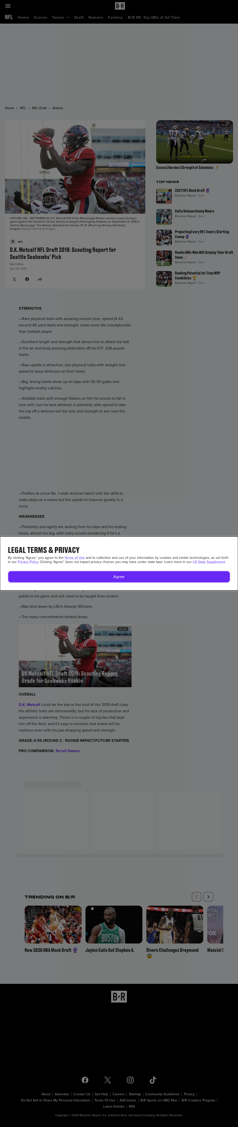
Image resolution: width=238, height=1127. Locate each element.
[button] (119, 577)
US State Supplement (209, 562)
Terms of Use (75, 558)
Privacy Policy (28, 562)
